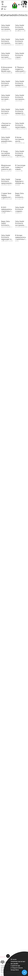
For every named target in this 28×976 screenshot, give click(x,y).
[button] (8, 956)
